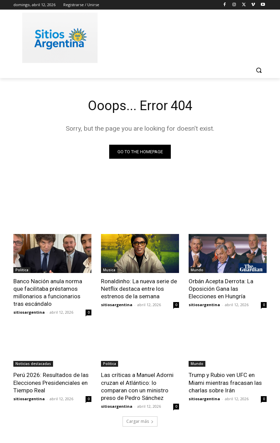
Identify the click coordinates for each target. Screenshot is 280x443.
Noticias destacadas (33, 363)
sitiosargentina (29, 312)
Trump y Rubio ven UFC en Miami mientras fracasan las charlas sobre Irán (225, 382)
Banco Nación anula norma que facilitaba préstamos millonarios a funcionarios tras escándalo (47, 292)
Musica (109, 270)
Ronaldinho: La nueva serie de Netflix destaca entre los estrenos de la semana (139, 289)
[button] (259, 70)
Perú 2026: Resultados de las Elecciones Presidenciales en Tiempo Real (51, 382)
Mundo (197, 270)
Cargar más (140, 421)
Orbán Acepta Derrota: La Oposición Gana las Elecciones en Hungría (221, 289)
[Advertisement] (186, 36)
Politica (21, 270)
